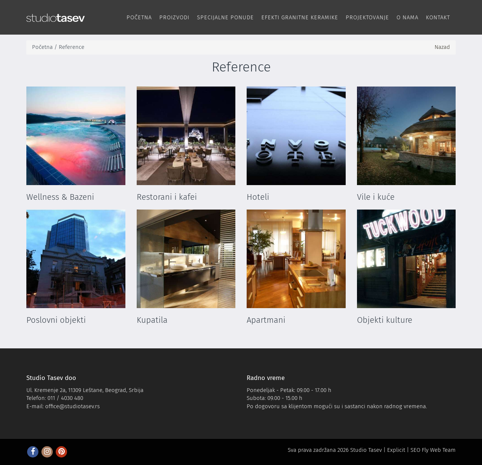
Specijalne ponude (225, 17)
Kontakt (438, 17)
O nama (407, 17)
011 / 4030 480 (65, 398)
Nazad (442, 47)
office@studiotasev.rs (72, 406)
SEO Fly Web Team (433, 450)
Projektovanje (367, 17)
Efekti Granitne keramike (299, 17)
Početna (139, 17)
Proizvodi (174, 17)
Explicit (396, 450)
